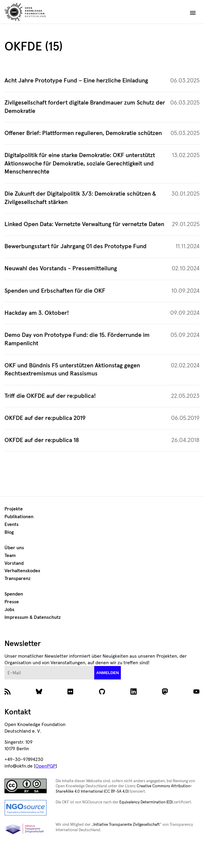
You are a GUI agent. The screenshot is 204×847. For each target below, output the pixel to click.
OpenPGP (45, 766)
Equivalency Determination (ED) (146, 802)
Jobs (9, 609)
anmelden (107, 672)
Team (10, 555)
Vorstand (14, 563)
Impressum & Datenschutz (32, 617)
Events (11, 524)
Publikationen (19, 516)
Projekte (13, 509)
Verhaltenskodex (22, 570)
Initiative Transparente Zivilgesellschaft (126, 825)
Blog (9, 532)
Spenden (13, 594)
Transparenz (17, 578)
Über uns (14, 547)
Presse (11, 601)
